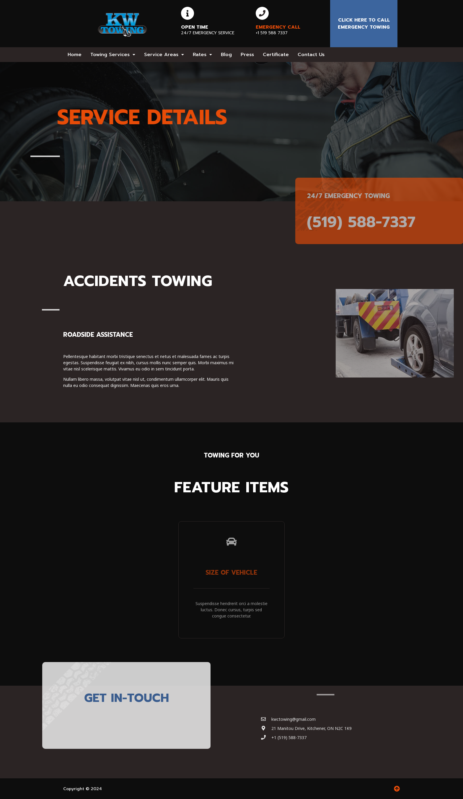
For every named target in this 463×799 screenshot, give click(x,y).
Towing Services (112, 54)
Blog (226, 54)
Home (74, 54)
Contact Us (311, 54)
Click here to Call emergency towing (364, 24)
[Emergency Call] (262, 13)
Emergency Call (278, 27)
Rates (202, 54)
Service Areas (164, 54)
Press (247, 54)
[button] (113, 54)
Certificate (276, 54)
